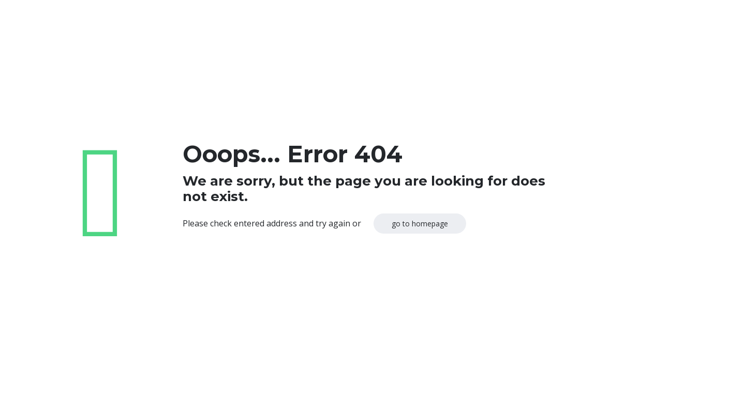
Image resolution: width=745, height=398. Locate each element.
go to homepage (420, 223)
